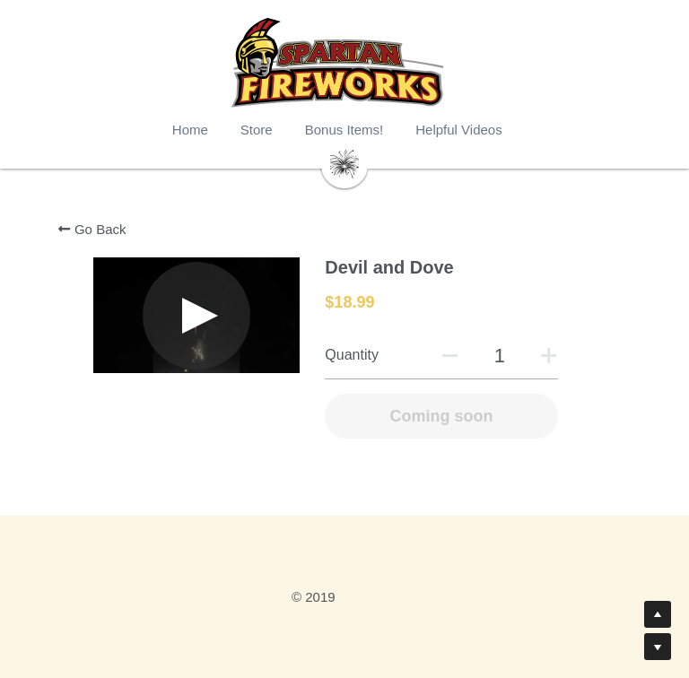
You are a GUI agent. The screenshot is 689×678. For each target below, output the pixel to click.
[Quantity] (499, 356)
